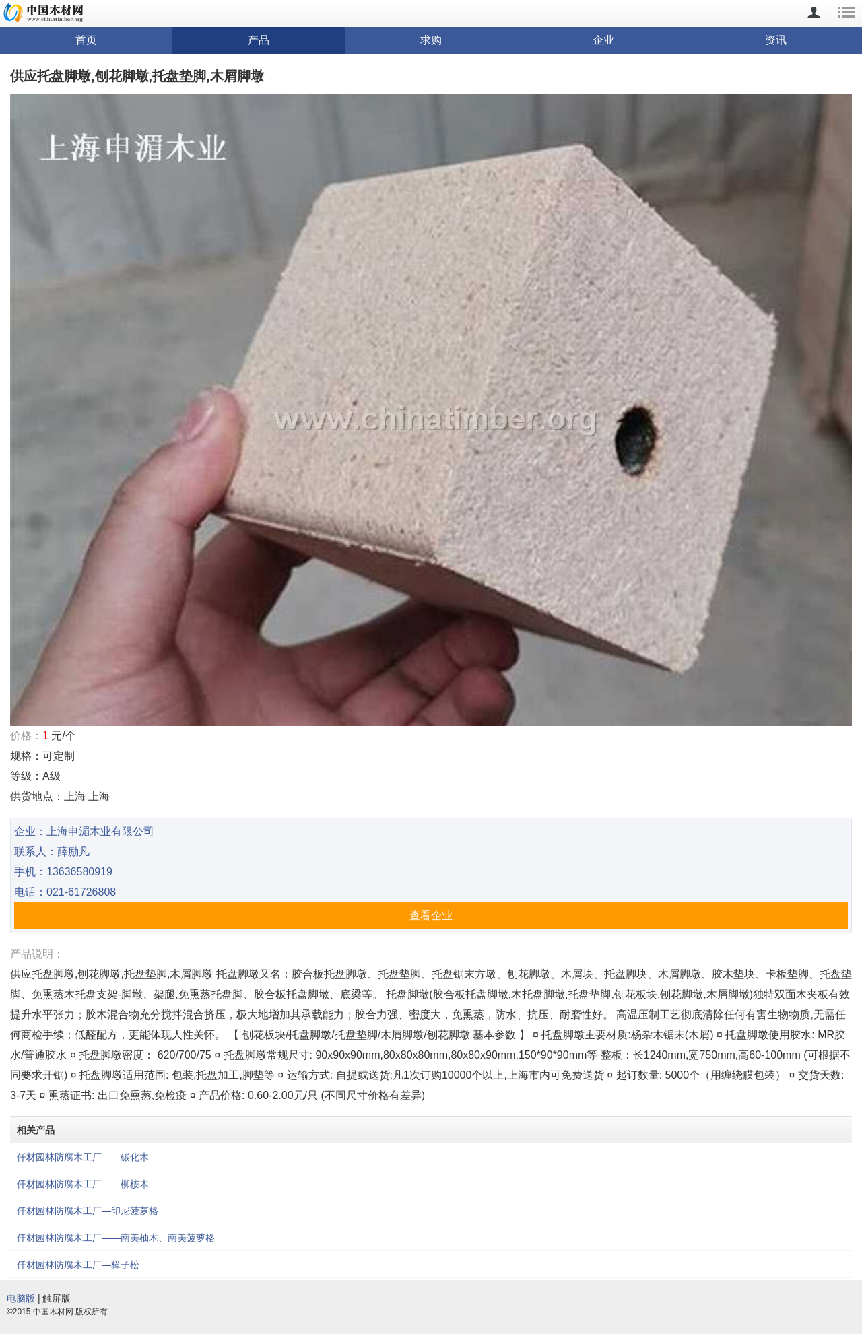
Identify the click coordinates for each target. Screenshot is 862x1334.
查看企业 (431, 915)
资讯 (776, 40)
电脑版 (21, 1298)
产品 (258, 40)
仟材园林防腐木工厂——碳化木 (83, 1157)
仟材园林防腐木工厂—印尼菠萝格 (87, 1210)
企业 (603, 40)
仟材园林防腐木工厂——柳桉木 (83, 1183)
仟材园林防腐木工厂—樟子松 (78, 1264)
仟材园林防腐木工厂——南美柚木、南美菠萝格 (116, 1237)
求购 (431, 40)
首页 (86, 40)
